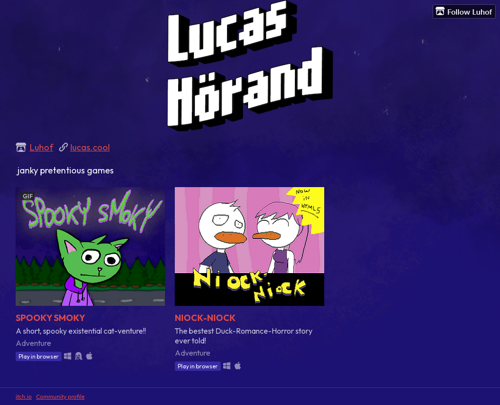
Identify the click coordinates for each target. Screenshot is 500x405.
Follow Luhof (464, 11)
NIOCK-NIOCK (205, 317)
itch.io (24, 396)
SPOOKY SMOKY (50, 317)
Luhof (41, 147)
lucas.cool (90, 147)
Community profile (60, 396)
